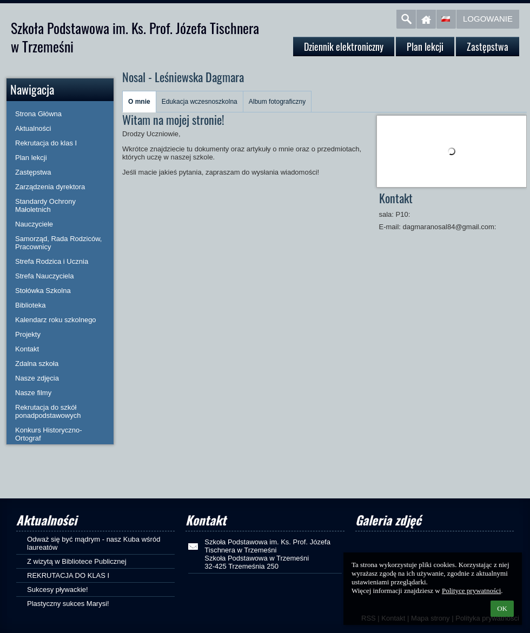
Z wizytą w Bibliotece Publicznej (77, 561)
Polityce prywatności (471, 591)
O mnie (139, 101)
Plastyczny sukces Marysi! (68, 603)
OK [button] (502, 608)
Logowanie (488, 18)
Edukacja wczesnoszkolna (199, 101)
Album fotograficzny (277, 101)
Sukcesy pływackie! (57, 589)
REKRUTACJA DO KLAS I (68, 575)
